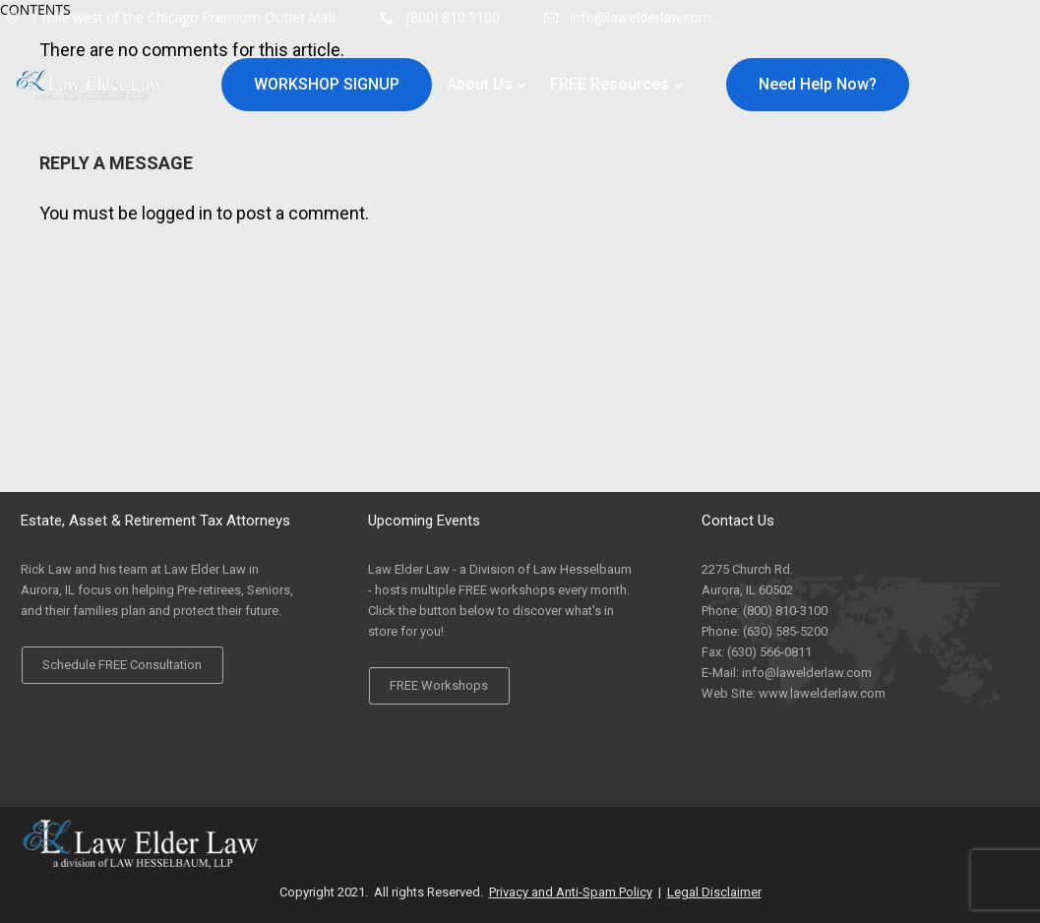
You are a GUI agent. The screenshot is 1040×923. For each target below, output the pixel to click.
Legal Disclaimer (714, 892)
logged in (177, 213)
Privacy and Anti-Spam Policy (570, 892)
